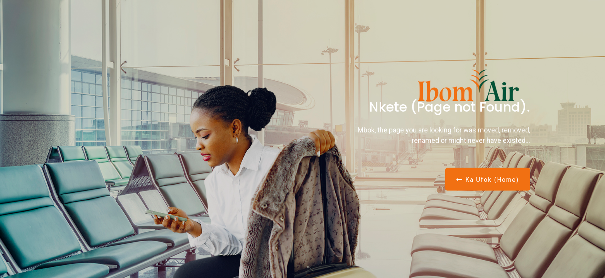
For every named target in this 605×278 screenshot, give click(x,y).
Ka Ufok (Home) (487, 179)
